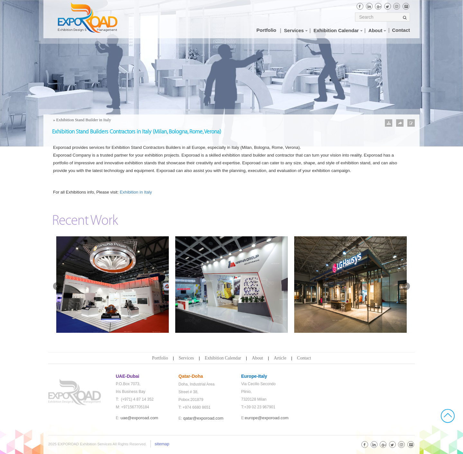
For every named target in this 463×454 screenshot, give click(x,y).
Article (280, 358)
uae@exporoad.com (139, 417)
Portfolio (160, 358)
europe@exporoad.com (266, 417)
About (257, 358)
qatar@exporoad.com (203, 418)
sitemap (162, 443)
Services (186, 358)
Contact (304, 358)
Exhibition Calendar (223, 358)
